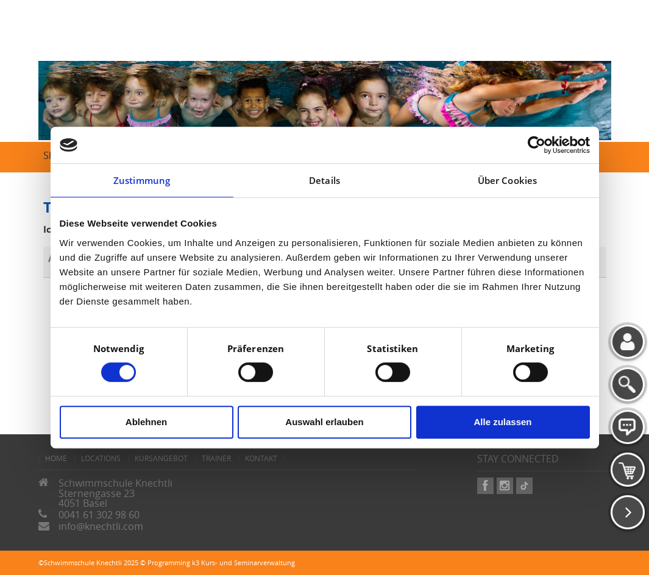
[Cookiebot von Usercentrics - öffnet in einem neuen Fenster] (536, 145)
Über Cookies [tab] (507, 180)
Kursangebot (161, 458)
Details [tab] (324, 180)
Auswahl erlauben (324, 422)
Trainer (216, 458)
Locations (101, 458)
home (56, 458)
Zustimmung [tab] (141, 180)
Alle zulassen (502, 422)
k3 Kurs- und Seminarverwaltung (243, 562)
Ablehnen (146, 422)
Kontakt (261, 458)
